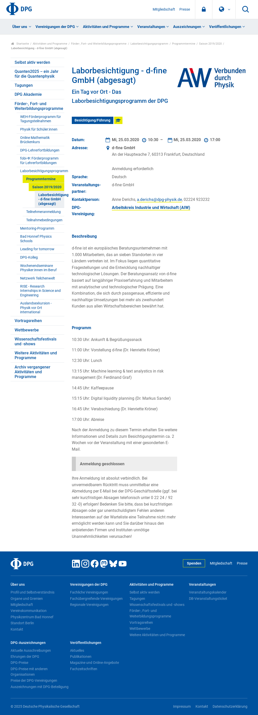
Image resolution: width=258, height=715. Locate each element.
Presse (184, 9)
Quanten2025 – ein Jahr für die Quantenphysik (36, 74)
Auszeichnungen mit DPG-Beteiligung (40, 687)
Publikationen (80, 657)
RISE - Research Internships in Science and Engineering (40, 290)
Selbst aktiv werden (32, 62)
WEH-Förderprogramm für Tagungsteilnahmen (40, 119)
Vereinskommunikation (29, 611)
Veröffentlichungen (225, 26)
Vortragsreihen (28, 320)
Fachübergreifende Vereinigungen (96, 599)
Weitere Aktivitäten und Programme (36, 355)
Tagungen (24, 85)
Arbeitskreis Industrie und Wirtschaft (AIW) (151, 207)
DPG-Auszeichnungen (28, 643)
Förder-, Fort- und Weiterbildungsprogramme (98, 43)
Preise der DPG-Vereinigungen (34, 680)
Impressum (182, 706)
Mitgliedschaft (164, 9)
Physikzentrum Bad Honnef (32, 617)
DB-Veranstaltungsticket (208, 599)
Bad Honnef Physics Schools (36, 238)
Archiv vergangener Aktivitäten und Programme (32, 372)
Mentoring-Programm (37, 228)
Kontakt (17, 629)
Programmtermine (183, 43)
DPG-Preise (19, 663)
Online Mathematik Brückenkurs (35, 140)
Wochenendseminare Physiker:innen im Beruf (38, 268)
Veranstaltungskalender (208, 592)
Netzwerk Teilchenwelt (37, 278)
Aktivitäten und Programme (106, 26)
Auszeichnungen (187, 26)
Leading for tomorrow (37, 249)
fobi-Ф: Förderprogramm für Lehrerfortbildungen (39, 160)
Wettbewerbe (27, 330)
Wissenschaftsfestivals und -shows (35, 341)
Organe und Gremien (27, 599)
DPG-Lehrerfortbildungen (39, 150)
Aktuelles (77, 650)
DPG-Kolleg (29, 257)
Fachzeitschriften (83, 669)
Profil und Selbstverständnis (32, 592)
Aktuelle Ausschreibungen (31, 650)
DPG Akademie (28, 94)
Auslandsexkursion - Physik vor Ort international (36, 307)
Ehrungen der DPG (25, 657)
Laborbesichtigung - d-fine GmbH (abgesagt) (51, 199)
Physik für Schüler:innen (38, 129)
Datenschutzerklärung (230, 706)
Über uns (19, 26)
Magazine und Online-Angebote (94, 663)
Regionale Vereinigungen (89, 605)
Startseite (20, 43)
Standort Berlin (22, 623)
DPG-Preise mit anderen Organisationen (29, 671)
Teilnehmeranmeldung (43, 212)
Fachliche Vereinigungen (89, 592)
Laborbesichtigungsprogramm (149, 43)
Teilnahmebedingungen (44, 220)
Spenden (194, 563)
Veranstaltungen (151, 26)
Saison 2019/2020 (210, 43)
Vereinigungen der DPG (55, 26)
